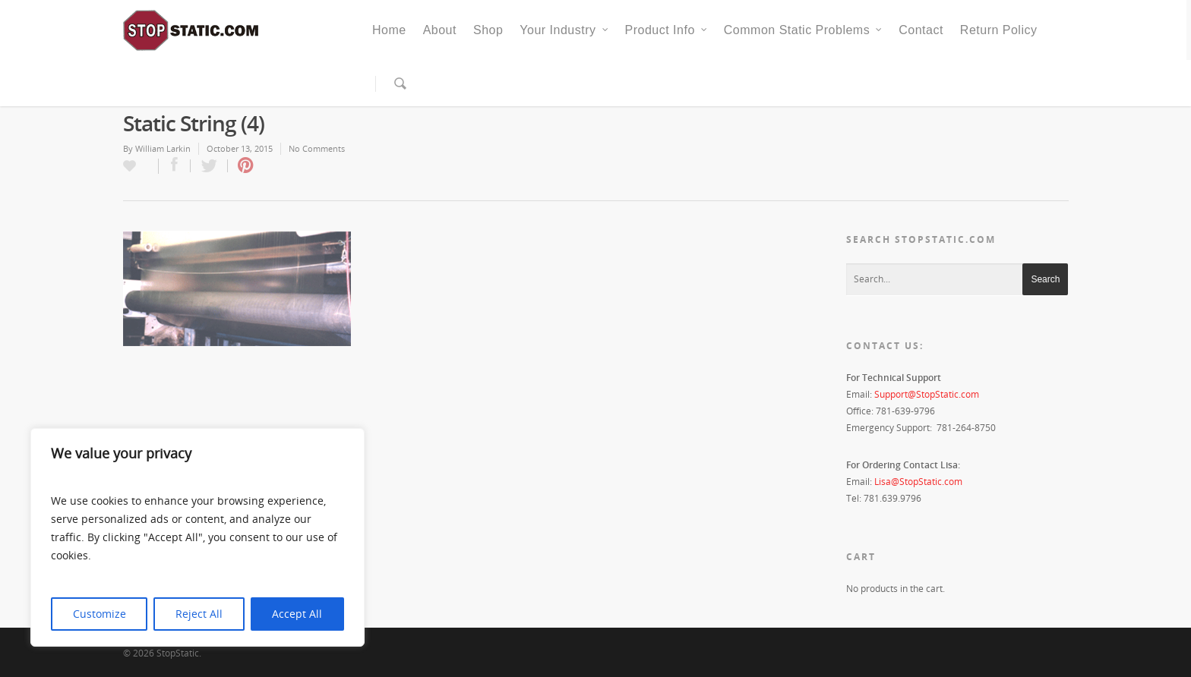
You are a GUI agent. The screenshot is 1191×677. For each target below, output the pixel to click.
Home (389, 30)
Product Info (667, 30)
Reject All (199, 613)
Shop (488, 30)
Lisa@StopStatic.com (918, 481)
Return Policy (999, 30)
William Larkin (163, 148)
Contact (921, 30)
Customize (99, 613)
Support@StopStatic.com (926, 394)
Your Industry (564, 30)
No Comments (317, 148)
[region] (197, 537)
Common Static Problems (803, 30)
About (439, 30)
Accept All (297, 613)
